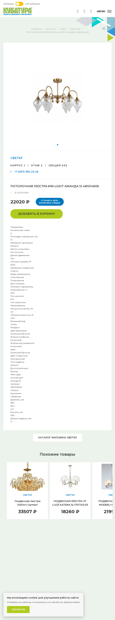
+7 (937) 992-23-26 (26, 171)
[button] (57, 144)
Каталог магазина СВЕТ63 (57, 437)
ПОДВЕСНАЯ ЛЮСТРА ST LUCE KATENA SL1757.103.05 (70, 503)
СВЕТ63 (16, 158)
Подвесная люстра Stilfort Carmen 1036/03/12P (27, 505)
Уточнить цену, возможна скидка (49, 201)
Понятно (18, 609)
